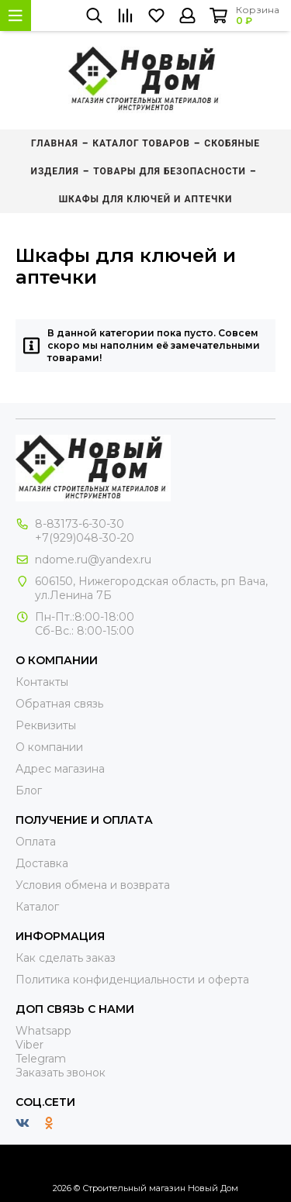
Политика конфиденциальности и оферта (132, 980)
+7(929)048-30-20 (84, 538)
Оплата (36, 842)
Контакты (42, 682)
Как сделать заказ (66, 958)
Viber (29, 1045)
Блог (29, 790)
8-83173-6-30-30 (79, 524)
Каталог (37, 907)
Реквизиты (46, 725)
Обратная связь (59, 704)
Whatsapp (43, 1031)
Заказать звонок (61, 1073)
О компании (49, 747)
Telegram (41, 1059)
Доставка (42, 863)
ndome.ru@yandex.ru (93, 560)
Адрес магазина (60, 769)
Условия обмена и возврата (93, 885)
